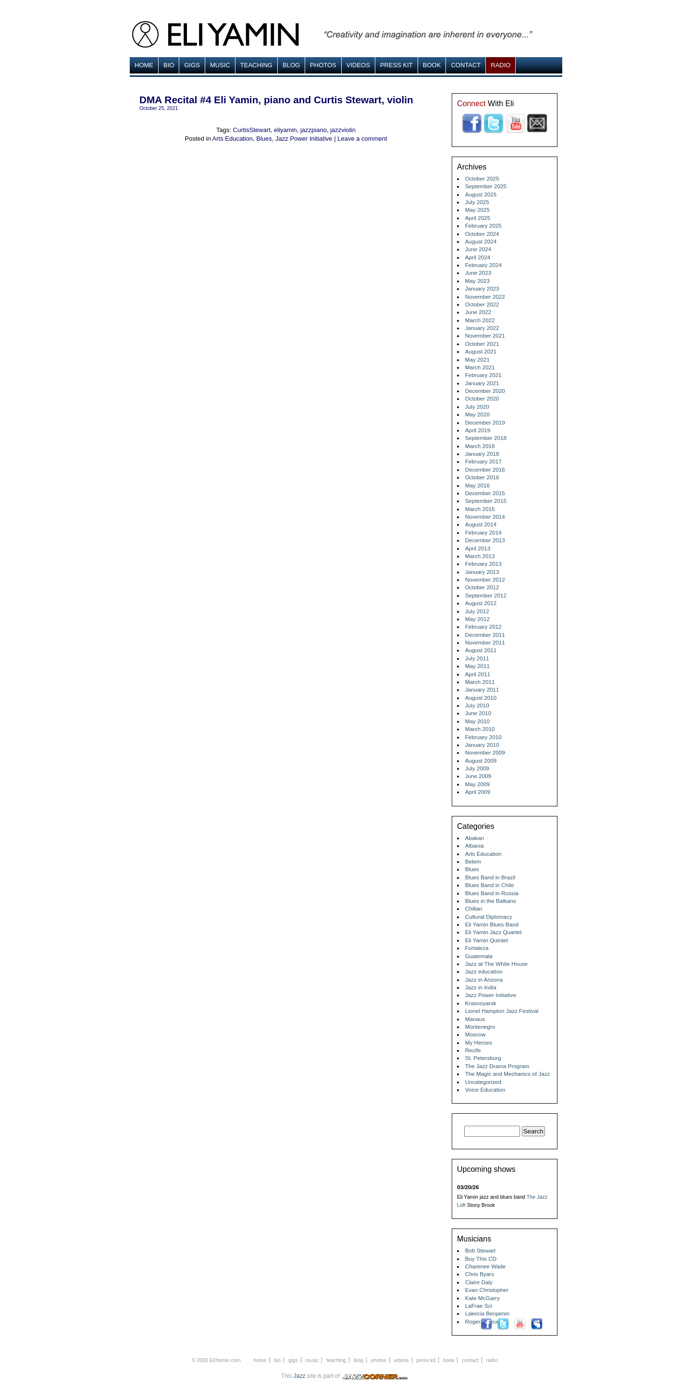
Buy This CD (480, 1258)
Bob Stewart (480, 1250)
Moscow (475, 1034)
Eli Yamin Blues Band (492, 924)
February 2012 (483, 626)
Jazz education (484, 971)
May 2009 (477, 784)
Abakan (474, 838)
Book (432, 65)
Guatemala (479, 956)
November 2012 (485, 579)
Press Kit (396, 65)
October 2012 (482, 587)
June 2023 (478, 272)
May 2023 (477, 281)
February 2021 (483, 375)
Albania (474, 845)
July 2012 (477, 611)
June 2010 (478, 713)
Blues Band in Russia (492, 893)
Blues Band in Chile (489, 885)
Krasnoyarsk (480, 1003)
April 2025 (478, 218)
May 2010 (477, 721)
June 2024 (478, 249)
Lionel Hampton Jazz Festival (502, 1011)
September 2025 (486, 186)
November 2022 (485, 296)
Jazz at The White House (496, 964)
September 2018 (486, 438)
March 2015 (480, 509)
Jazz (300, 1376)
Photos (323, 65)
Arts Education (232, 138)
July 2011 (477, 658)
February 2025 (483, 225)
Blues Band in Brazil (490, 877)
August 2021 (481, 351)
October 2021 (482, 344)
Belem (473, 861)
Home (144, 65)
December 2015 (485, 493)
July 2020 (477, 406)
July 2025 (477, 202)
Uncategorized (483, 1082)
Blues (264, 138)
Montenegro (480, 1026)
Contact (466, 65)
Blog (291, 65)
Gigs (192, 65)
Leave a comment (362, 138)
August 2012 (481, 603)
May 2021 (477, 359)
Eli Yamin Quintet (486, 940)
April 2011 (478, 674)
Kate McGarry (482, 1298)
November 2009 (485, 752)
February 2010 (483, 737)
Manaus (475, 1019)
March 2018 (480, 446)
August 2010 (481, 697)
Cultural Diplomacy (488, 916)
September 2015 (486, 501)
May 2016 (477, 485)
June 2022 (478, 312)
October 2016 (482, 477)
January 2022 (482, 328)
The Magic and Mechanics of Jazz (507, 1074)
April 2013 (478, 548)
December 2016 (485, 469)
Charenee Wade (485, 1266)
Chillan (473, 908)
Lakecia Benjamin (487, 1313)
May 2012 (477, 619)
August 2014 (481, 524)
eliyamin (285, 130)
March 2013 (480, 556)
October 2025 (482, 178)
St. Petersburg (483, 1058)
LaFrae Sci (479, 1305)
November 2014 (485, 516)
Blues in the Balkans (490, 901)
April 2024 (478, 257)
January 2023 (482, 288)
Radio (500, 65)
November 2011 (485, 642)
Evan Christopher (486, 1290)
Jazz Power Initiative (304, 138)
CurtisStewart (252, 130)
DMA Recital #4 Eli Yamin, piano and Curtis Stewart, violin (276, 99)
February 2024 (483, 265)
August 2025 (481, 194)
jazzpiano (313, 130)
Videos (358, 65)
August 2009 (481, 760)
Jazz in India (480, 987)
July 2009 (477, 768)
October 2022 (482, 304)
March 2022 (480, 320)
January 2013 (482, 572)
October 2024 (482, 234)
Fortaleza (477, 948)
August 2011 (481, 650)
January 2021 (482, 383)
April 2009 (478, 792)
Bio (168, 65)
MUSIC (220, 65)
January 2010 (482, 745)
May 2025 (477, 210)
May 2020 (477, 414)
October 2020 (482, 398)
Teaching (256, 65)
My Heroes (479, 1042)
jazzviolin (343, 130)
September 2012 (486, 595)
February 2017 (483, 461)
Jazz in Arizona (484, 979)
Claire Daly (479, 1282)
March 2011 (480, 682)
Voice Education (485, 1089)
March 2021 (480, 367)
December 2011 (485, 635)
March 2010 (480, 729)
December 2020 (485, 391)
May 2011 (477, 666)
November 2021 (485, 335)
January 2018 (482, 453)
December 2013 (485, 540)
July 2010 (477, 705)
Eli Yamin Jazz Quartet (493, 932)
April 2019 (478, 430)
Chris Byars (479, 1274)
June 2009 (478, 776)
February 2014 (483, 532)
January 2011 (482, 689)
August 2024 (481, 241)
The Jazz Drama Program (497, 1066)
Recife (473, 1050)
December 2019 (485, 422)
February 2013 (483, 563)
